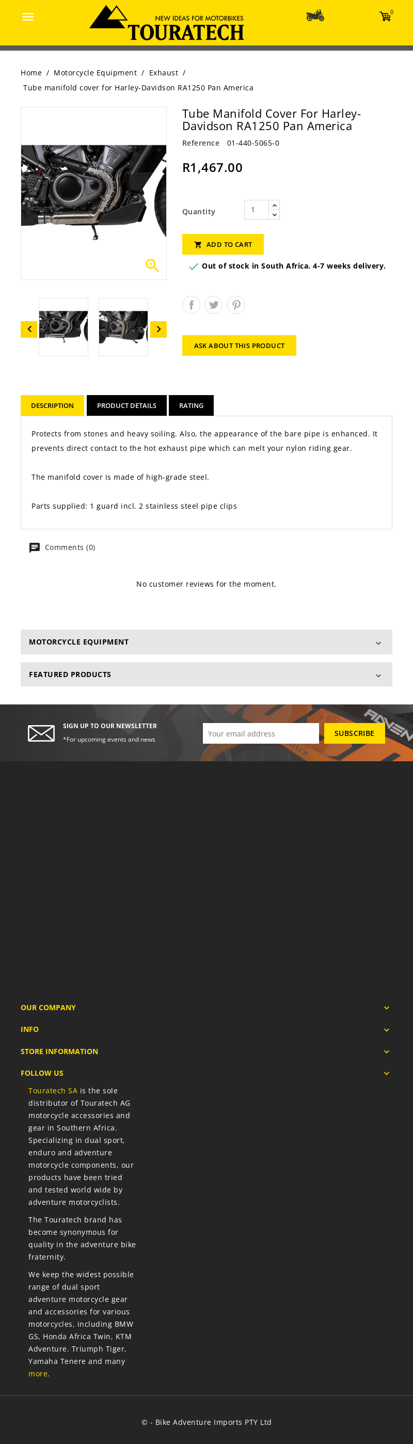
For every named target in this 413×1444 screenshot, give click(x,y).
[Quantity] (256, 209)
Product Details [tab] (126, 405)
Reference (201, 143)
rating (191, 405)
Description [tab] (52, 405)
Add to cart (223, 244)
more (37, 1373)
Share (191, 304)
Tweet (213, 304)
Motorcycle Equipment (79, 642)
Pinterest (236, 304)
